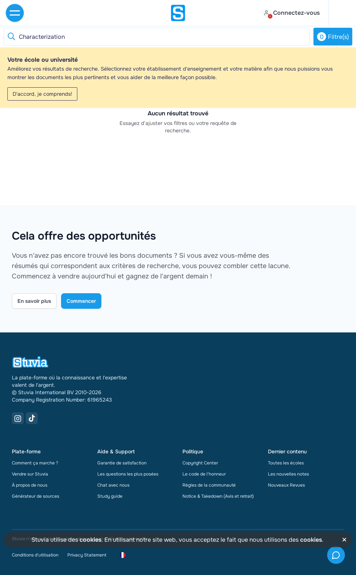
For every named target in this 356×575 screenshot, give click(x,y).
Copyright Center (200, 463)
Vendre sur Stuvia (30, 474)
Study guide (109, 496)
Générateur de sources (35, 496)
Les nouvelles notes (288, 474)
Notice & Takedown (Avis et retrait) (218, 496)
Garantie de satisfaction (122, 463)
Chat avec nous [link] (113, 485)
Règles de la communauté (209, 485)
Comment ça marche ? (35, 463)
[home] (178, 12)
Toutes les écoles (286, 463)
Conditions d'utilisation (35, 555)
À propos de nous (29, 485)
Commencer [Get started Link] (81, 301)
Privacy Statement (86, 555)
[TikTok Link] (32, 418)
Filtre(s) (333, 36)
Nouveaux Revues (286, 485)
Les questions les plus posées (127, 474)
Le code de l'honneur (204, 474)
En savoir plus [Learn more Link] (34, 301)
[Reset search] (11, 36)
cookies (90, 540)
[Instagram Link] (18, 418)
